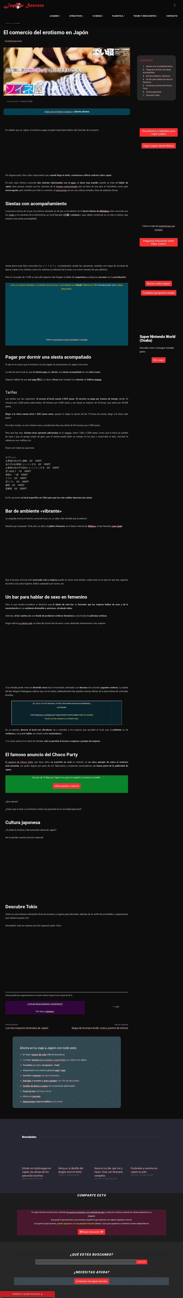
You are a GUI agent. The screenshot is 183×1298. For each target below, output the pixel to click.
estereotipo (61, 190)
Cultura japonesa (153, 92)
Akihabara (104, 211)
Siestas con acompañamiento (159, 66)
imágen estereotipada (66, 186)
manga (98, 379)
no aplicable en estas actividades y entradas (69, 340)
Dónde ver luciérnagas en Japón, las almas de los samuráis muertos (36, 1172)
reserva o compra (43, 714)
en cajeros (54, 1060)
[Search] (141, 1262)
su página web (25, 623)
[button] (175, 5)
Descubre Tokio (153, 95)
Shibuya (92, 526)
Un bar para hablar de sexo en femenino (158, 80)
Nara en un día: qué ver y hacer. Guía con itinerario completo (108, 1172)
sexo (73, 182)
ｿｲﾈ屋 (66, 215)
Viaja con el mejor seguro (58, 111)
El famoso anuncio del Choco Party (157, 87)
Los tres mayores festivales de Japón (26, 1028)
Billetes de (31, 1096)
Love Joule (116, 526)
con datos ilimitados (41, 1075)
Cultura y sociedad (12, 23)
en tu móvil (43, 1101)
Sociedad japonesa (13, 41)
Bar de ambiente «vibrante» (158, 76)
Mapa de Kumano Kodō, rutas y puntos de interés (100, 1028)
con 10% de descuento (51, 1080)
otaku (11, 215)
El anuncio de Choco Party (19, 762)
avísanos (50, 1011)
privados (41, 1065)
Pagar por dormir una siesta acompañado (157, 71)
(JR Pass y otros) (37, 1091)
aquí (57, 1070)
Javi (117, 1007)
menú (68, 433)
